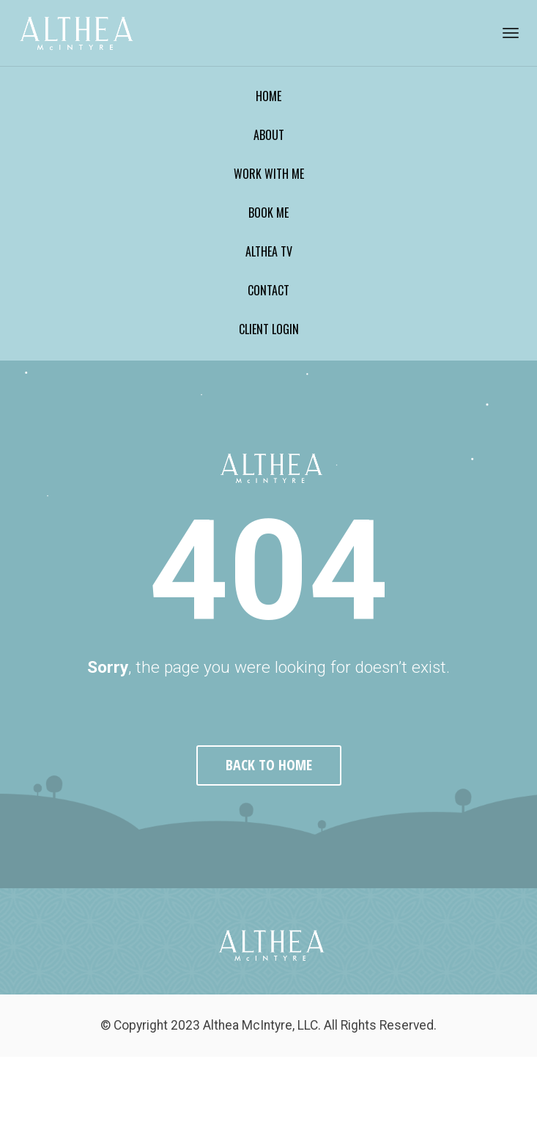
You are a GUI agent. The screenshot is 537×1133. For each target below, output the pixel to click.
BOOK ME (268, 212)
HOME (268, 96)
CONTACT (268, 290)
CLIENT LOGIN (269, 329)
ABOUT (268, 135)
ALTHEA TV (268, 251)
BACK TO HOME (269, 765)
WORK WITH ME (269, 173)
